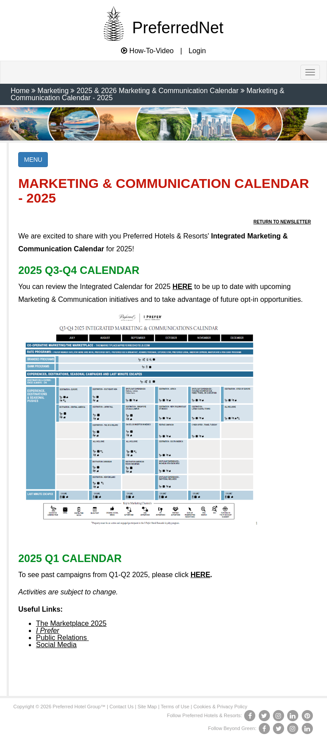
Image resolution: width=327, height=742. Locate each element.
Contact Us (121, 706)
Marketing (53, 90)
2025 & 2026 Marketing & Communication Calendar (158, 90)
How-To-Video (147, 51)
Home (20, 90)
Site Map (146, 706)
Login (197, 51)
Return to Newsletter (282, 221)
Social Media (56, 644)
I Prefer (47, 630)
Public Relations (62, 637)
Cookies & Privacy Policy (220, 706)
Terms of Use (175, 706)
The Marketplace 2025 (71, 623)
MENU (33, 159)
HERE (182, 286)
